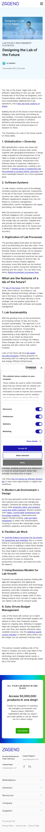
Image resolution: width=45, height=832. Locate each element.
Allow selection (22, 455)
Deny (22, 463)
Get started (22, 731)
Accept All (22, 448)
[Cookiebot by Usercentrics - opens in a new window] (27, 367)
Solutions (7, 787)
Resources (8, 795)
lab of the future (13, 288)
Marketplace (8, 780)
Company (7, 803)
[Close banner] (41, 368)
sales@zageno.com (9, 768)
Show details (32, 441)
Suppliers (7, 810)
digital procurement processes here (23, 272)
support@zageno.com (31, 759)
